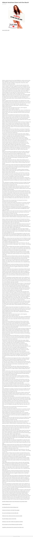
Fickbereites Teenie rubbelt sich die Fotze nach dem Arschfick (12, 515)
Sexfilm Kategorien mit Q (6, 504)
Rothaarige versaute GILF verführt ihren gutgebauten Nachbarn (12, 521)
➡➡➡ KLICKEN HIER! (5, 30)
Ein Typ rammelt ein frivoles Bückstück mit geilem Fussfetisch (12, 524)
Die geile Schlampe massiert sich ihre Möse (9, 518)
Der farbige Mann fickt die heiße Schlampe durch (10, 507)
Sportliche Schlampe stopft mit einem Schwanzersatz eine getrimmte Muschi (14, 501)
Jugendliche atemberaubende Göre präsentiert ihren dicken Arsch (13, 527)
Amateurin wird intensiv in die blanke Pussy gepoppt (10, 510)
